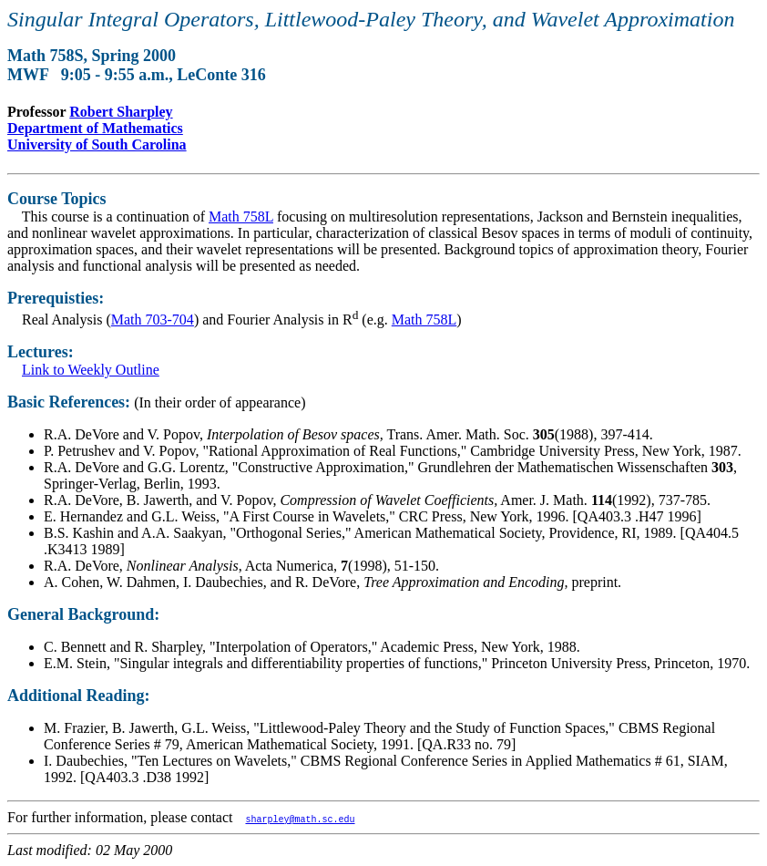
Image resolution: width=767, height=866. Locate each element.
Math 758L (241, 216)
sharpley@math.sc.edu (299, 818)
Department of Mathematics (95, 128)
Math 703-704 (152, 319)
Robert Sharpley (120, 111)
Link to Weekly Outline (90, 369)
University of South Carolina (97, 144)
